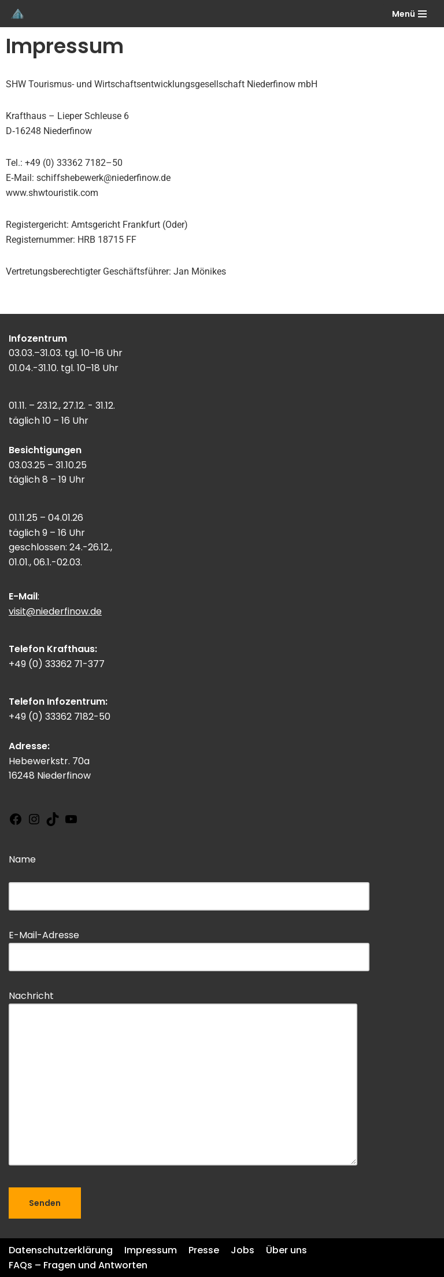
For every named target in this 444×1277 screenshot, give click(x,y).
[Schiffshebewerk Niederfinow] (18, 13)
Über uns (286, 1250)
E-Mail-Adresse (189, 946)
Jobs (242, 1250)
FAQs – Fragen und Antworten (78, 1265)
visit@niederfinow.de (55, 611)
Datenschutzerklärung (61, 1250)
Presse (203, 1250)
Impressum (150, 1250)
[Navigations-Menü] (409, 14)
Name (189, 877)
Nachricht (183, 1079)
